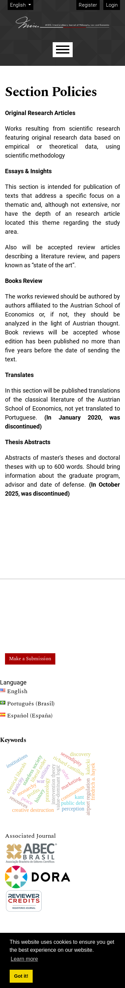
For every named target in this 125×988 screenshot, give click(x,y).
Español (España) (26, 716)
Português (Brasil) (27, 704)
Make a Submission (30, 659)
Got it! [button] (21, 976)
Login (112, 5)
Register (88, 5)
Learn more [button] (24, 959)
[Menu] (63, 49)
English (21, 4)
